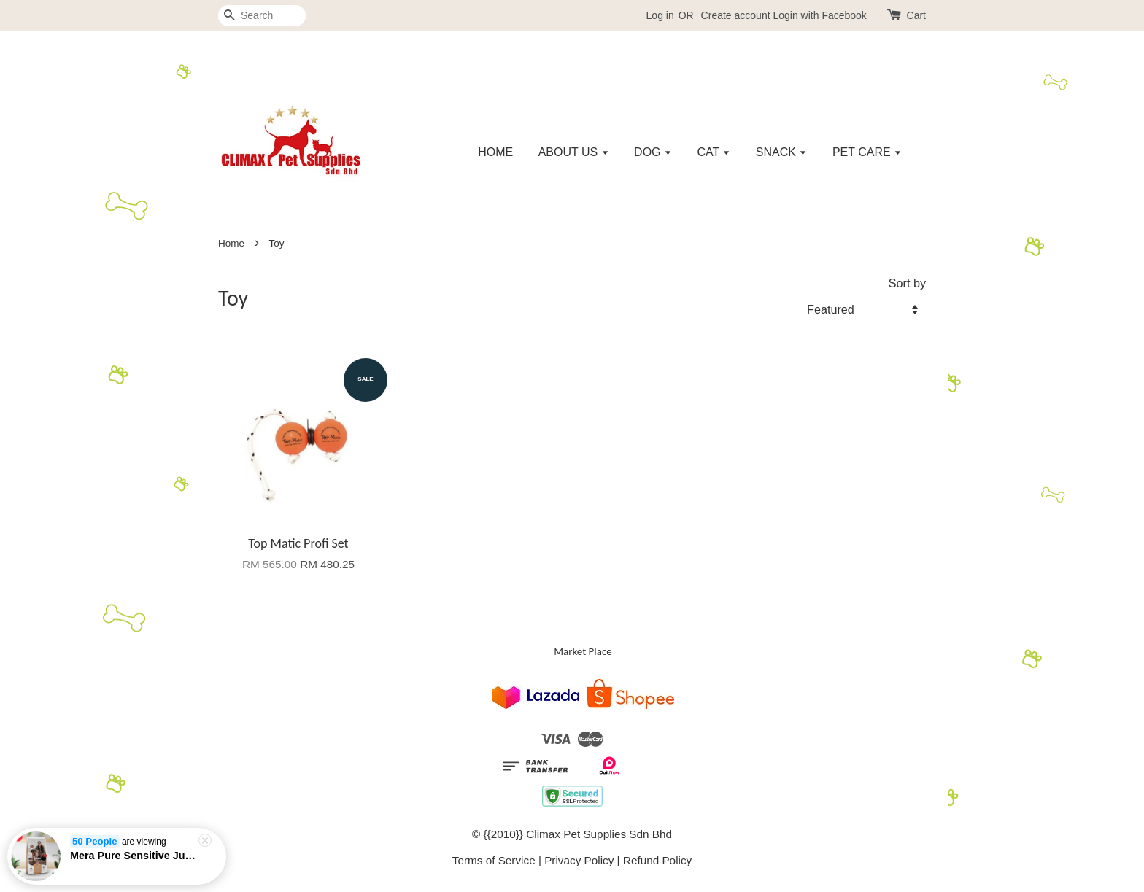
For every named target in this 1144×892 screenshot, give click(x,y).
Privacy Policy (579, 860)
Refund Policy (657, 860)
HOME (495, 152)
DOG (653, 152)
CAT (713, 152)
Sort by (907, 283)
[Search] (262, 15)
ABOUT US (573, 152)
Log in (660, 15)
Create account (735, 15)
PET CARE (867, 152)
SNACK (782, 152)
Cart (916, 15)
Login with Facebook (819, 15)
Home (231, 243)
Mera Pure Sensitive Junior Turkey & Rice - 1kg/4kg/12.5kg (134, 857)
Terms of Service (494, 860)
